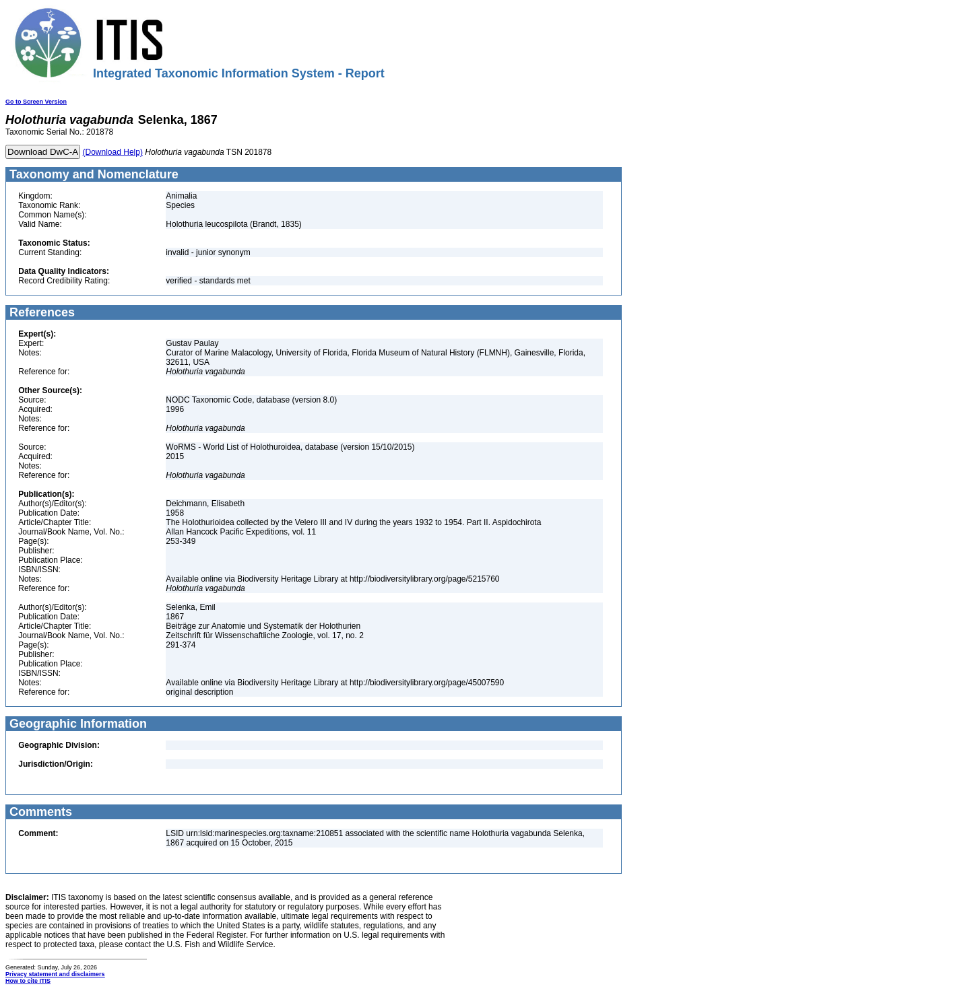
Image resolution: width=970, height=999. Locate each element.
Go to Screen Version (36, 101)
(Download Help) (113, 152)
